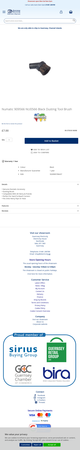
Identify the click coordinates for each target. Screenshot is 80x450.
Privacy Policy (40, 305)
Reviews (5, 211)
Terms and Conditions (40, 302)
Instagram (41, 398)
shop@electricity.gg (42, 254)
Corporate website (40, 324)
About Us (40, 322)
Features (5, 206)
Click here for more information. (40, 274)
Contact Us (40, 291)
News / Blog (40, 286)
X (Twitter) (41, 400)
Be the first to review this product (12, 124)
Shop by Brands (40, 300)
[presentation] (40, 184)
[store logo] (14, 12)
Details (4, 184)
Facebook (41, 395)
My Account (40, 288)
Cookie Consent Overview (40, 311)
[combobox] (40, 20)
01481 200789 (44, 251)
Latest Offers (40, 283)
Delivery (40, 294)
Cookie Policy (40, 308)
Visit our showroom (40, 319)
